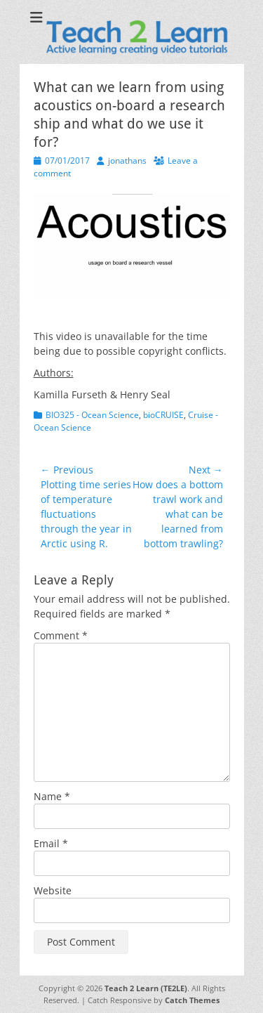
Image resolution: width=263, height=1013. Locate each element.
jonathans (127, 160)
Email (51, 843)
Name (52, 796)
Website (53, 890)
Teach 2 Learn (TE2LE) (145, 988)
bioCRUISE (163, 415)
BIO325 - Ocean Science (92, 415)
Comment (61, 635)
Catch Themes (192, 1000)
